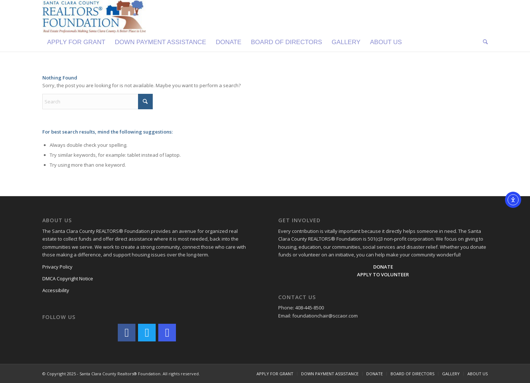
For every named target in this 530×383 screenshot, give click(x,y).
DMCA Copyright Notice (67, 278)
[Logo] (94, 16)
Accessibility (55, 290)
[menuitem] (76, 42)
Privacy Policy (57, 266)
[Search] (483, 42)
